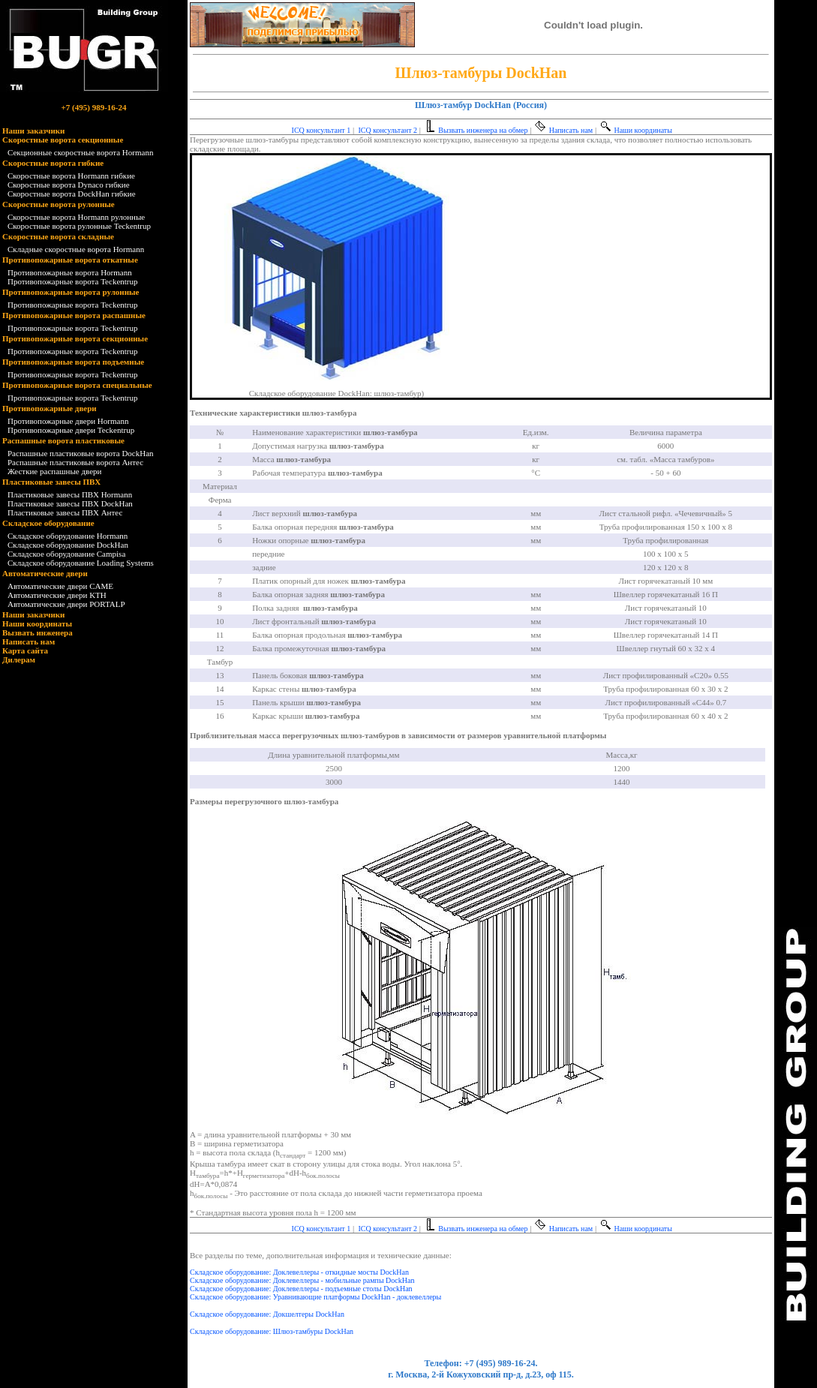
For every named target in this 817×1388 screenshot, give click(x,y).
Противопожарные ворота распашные (74, 315)
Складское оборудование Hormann (68, 535)
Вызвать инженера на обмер (475, 130)
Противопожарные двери (49, 408)
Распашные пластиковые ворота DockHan (81, 453)
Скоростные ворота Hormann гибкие (71, 175)
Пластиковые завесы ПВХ (51, 481)
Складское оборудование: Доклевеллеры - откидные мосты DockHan (299, 1272)
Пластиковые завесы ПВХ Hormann (70, 494)
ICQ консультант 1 (320, 130)
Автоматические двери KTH (57, 594)
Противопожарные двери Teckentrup (71, 429)
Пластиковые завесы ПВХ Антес (65, 512)
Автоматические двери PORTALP (66, 603)
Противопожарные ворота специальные (77, 384)
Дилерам (18, 659)
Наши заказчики (33, 130)
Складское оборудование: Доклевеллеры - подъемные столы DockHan (301, 1288)
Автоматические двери (45, 573)
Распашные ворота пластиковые (63, 440)
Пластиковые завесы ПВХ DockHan (70, 503)
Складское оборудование (48, 522)
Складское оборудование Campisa (66, 553)
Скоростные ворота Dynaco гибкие (69, 184)
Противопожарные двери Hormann (68, 420)
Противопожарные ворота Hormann (70, 272)
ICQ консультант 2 (386, 130)
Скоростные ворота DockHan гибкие (72, 193)
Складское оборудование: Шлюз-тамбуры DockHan (271, 1331)
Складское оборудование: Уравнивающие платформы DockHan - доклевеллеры (315, 1297)
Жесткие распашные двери (54, 471)
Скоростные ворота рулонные (58, 204)
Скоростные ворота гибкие (53, 162)
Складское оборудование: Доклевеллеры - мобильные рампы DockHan (302, 1280)
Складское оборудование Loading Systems (81, 562)
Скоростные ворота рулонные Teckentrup (79, 225)
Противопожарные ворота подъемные (73, 361)
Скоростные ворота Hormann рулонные (76, 216)
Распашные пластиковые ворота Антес (75, 462)
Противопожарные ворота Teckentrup (72, 281)
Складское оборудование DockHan (68, 544)
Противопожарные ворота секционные (75, 338)
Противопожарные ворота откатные (70, 259)
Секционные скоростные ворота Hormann (80, 152)
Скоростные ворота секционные (62, 139)
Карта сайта (25, 650)
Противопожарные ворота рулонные (71, 291)
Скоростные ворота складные (58, 236)
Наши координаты (37, 623)
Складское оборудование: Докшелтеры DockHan (267, 1314)
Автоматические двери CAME (60, 585)
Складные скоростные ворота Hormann (76, 249)
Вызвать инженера (37, 632)
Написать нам (28, 641)
